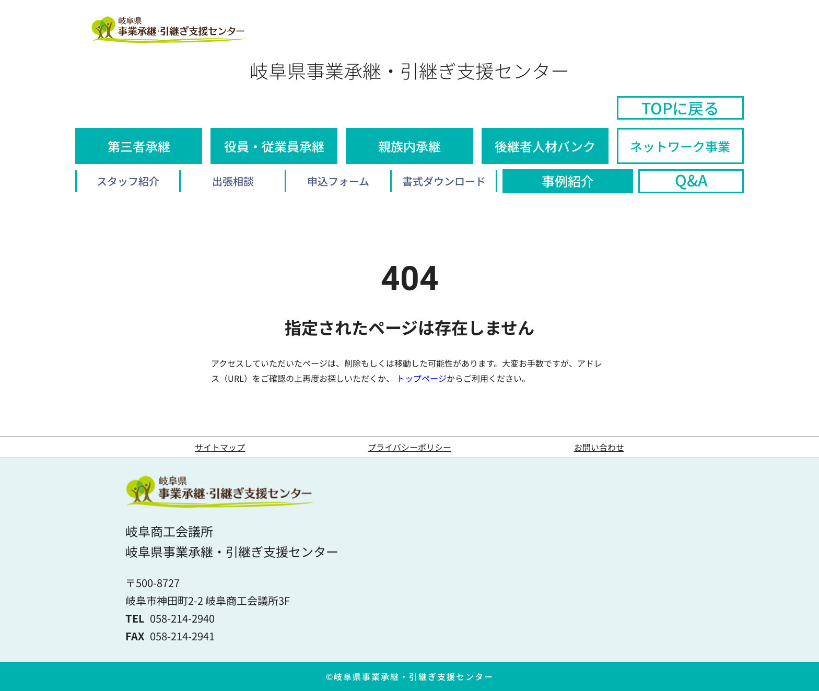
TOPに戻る (680, 107)
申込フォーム (338, 181)
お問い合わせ (599, 447)
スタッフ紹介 (128, 181)
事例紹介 (568, 180)
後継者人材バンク (545, 146)
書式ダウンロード (444, 181)
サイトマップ (220, 447)
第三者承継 (139, 146)
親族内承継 (409, 146)
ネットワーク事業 (680, 146)
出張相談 (233, 181)
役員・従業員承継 (274, 146)
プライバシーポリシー (409, 447)
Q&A (691, 180)
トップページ (421, 378)
